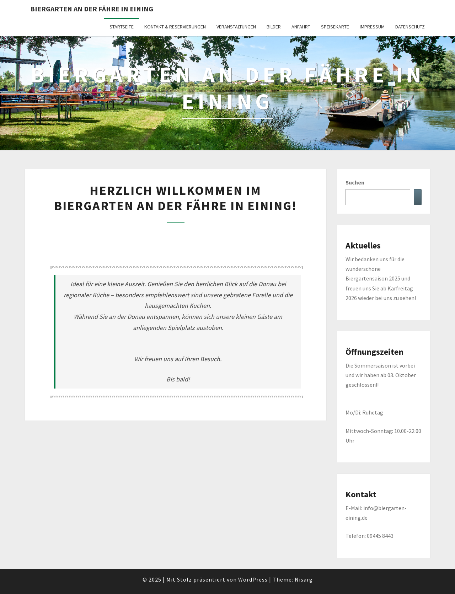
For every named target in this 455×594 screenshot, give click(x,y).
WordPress (253, 579)
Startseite (121, 26)
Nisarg (304, 579)
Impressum (372, 26)
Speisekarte (335, 26)
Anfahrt (300, 26)
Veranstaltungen (236, 26)
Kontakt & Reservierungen (175, 26)
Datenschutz (410, 26)
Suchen (355, 182)
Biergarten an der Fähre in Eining (91, 8)
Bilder (274, 26)
